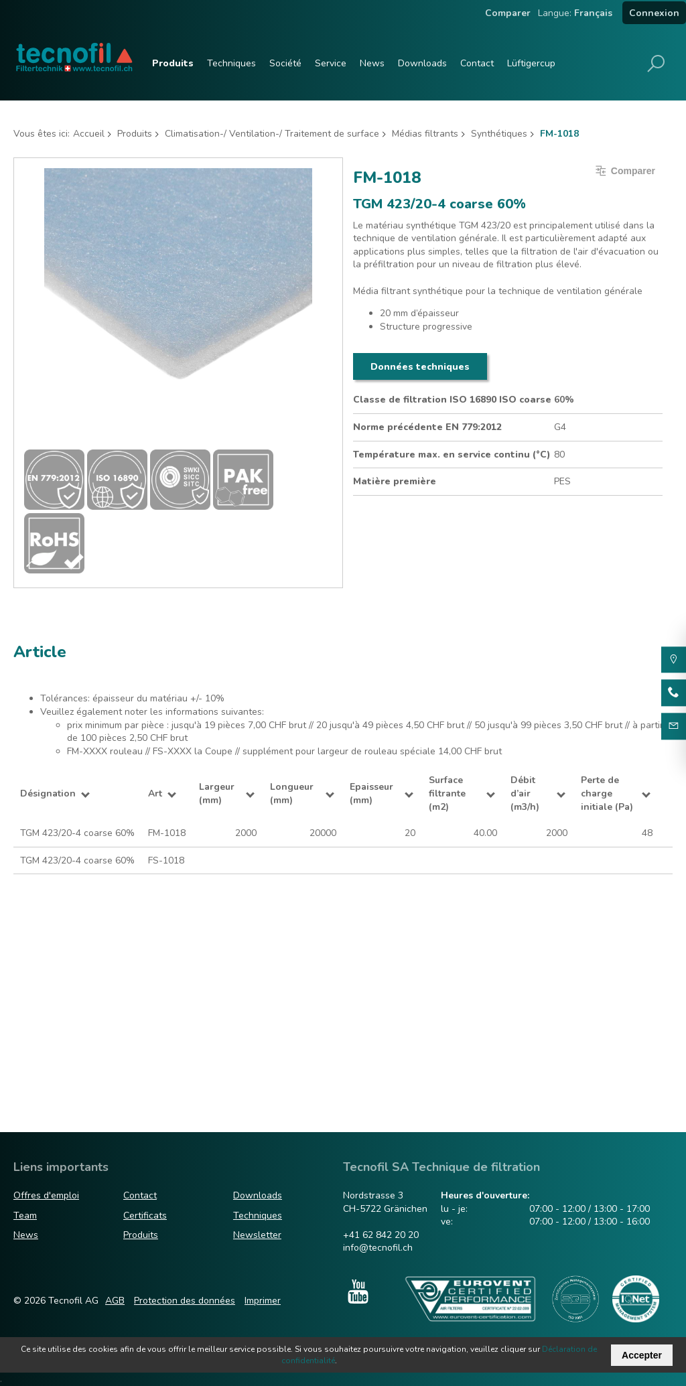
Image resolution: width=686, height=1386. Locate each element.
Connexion (654, 13)
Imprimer (263, 1300)
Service (330, 63)
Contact (477, 63)
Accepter (642, 1355)
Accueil (89, 133)
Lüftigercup (531, 63)
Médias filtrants (425, 133)
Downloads (422, 63)
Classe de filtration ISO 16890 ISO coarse (452, 399)
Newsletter (257, 1235)
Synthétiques (499, 133)
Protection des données (184, 1300)
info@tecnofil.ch (378, 1247)
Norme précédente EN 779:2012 (427, 427)
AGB (115, 1300)
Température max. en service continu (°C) (452, 454)
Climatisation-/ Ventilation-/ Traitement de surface (272, 133)
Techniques (231, 63)
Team (25, 1215)
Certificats (145, 1215)
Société (285, 63)
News (372, 63)
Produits (173, 63)
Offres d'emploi (46, 1195)
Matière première (394, 481)
